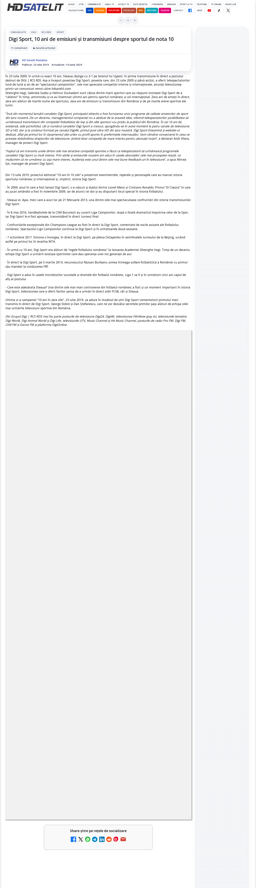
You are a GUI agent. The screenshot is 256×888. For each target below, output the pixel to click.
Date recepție (140, 4)
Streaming (157, 4)
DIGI (90, 10)
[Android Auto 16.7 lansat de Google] (177, 847)
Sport (60, 32)
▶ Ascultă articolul (44, 48)
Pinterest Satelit (222, 481)
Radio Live (230, 4)
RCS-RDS (46, 32)
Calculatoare (76, 10)
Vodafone (113, 10)
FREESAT (215, 525)
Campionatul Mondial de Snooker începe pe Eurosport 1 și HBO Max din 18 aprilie (221, 160)
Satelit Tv (123, 4)
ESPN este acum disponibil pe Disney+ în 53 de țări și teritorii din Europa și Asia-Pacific (137, 879)
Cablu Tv (109, 4)
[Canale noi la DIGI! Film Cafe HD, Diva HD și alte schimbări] (82, 847)
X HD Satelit (222, 471)
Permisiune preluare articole (221, 566)
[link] (51, 849)
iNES (141, 10)
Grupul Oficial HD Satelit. (73, 744)
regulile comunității (61, 739)
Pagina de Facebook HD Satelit (222, 417)
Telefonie (201, 4)
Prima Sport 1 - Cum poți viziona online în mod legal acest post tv (42, 877)
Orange (100, 10)
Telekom (165, 10)
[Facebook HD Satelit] (190, 10)
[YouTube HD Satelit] (209, 10)
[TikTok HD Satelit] (218, 10)
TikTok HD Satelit (222, 462)
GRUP (199, 10)
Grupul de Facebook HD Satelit (222, 431)
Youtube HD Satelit (222, 452)
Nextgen (151, 10)
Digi (33, 32)
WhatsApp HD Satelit (222, 442)
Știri (81, 4)
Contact (178, 10)
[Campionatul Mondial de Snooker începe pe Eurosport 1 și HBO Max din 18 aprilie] (222, 183)
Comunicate (94, 4)
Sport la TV (186, 4)
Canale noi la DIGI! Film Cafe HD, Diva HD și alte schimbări (39, 842)
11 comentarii (19, 48)
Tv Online (216, 4)
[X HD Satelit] (228, 10)
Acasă (71, 4)
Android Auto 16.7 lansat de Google (137, 839)
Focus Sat (129, 10)
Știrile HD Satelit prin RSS (222, 492)
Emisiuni (171, 4)
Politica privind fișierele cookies (221, 577)
